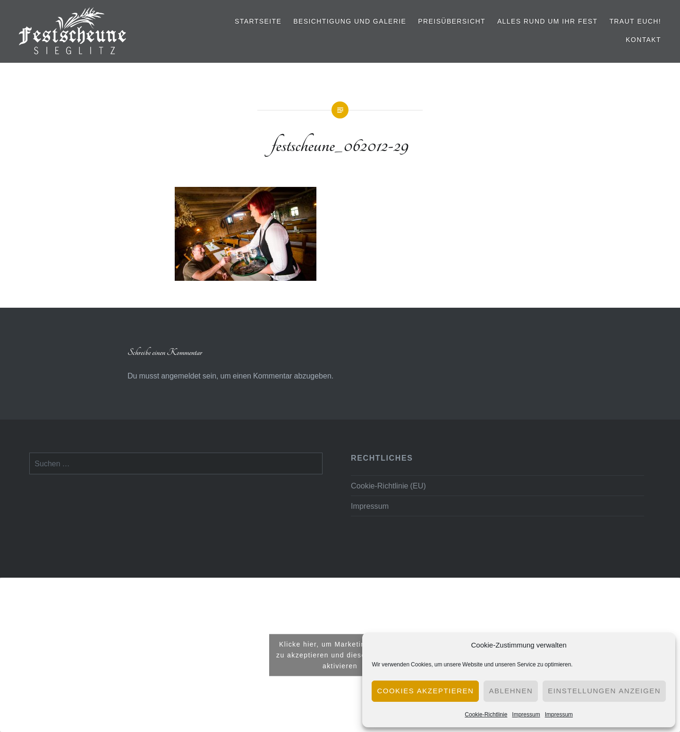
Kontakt (643, 39)
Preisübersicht (451, 21)
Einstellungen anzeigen (604, 690)
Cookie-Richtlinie (486, 714)
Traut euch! (635, 21)
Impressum (526, 714)
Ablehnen (511, 690)
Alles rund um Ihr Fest (547, 21)
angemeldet (181, 375)
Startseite (258, 21)
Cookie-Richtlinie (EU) (388, 485)
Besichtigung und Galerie (349, 21)
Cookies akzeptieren (425, 690)
